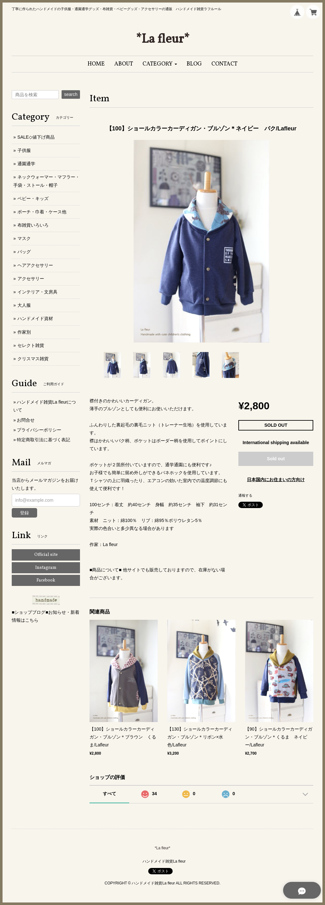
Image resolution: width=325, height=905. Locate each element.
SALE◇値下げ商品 (36, 137)
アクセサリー (30, 278)
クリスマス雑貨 (33, 358)
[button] (160, 64)
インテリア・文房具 (37, 291)
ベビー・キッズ (33, 198)
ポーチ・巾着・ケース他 (41, 211)
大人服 (24, 305)
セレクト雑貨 (30, 345)
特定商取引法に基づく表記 (43, 439)
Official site (46, 555)
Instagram (45, 568)
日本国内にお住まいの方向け (276, 479)
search (70, 94)
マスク (24, 238)
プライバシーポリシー (39, 429)
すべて (109, 793)
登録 (24, 512)
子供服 (24, 150)
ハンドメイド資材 (35, 318)
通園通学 (26, 163)
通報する (245, 495)
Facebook (45, 580)
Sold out (276, 458)
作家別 (24, 332)
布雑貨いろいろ (33, 225)
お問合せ (26, 420)
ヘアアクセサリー (35, 265)
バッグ (24, 251)
